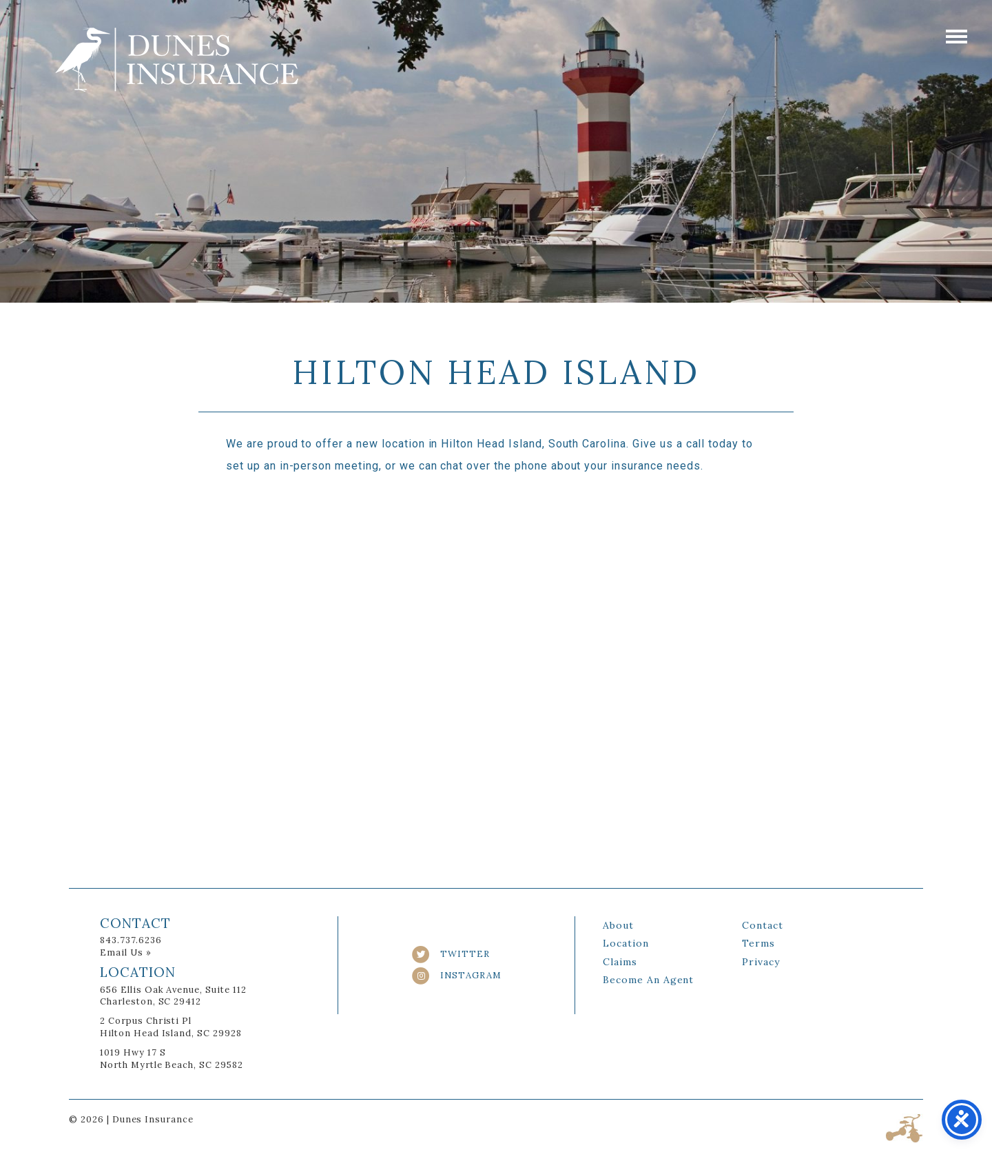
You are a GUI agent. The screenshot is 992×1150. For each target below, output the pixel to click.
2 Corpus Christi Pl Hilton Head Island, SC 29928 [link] (171, 1027)
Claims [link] (620, 962)
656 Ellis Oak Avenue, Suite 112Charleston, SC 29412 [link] (173, 996)
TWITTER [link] (450, 954)
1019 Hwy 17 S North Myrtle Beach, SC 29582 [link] (171, 1059)
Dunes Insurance (176, 60)
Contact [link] (762, 925)
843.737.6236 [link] (131, 940)
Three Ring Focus (904, 1128)
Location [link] (626, 943)
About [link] (618, 925)
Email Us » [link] (126, 952)
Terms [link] (758, 943)
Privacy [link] (761, 962)
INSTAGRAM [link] (456, 975)
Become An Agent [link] (648, 980)
